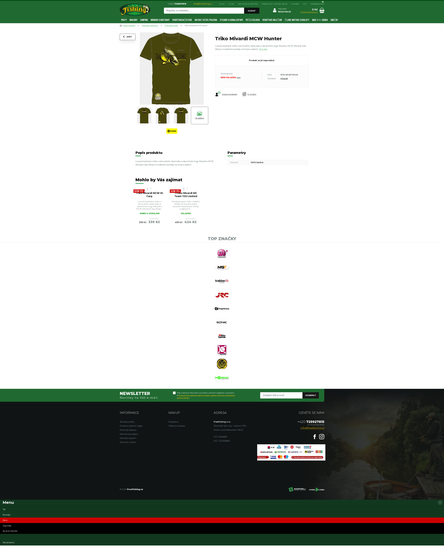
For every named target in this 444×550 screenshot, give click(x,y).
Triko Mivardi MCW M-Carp (149, 195)
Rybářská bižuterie (182, 20)
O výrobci (250, 94)
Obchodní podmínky (248, 4)
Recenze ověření (128, 447)
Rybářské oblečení (272, 20)
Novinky (6, 519)
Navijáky (133, 20)
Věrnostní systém (128, 442)
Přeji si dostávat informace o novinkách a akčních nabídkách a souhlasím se (206, 399)
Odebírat (310, 399)
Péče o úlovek (253, 20)
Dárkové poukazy (176, 430)
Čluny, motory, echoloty (297, 20)
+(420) (176, 3)
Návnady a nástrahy (160, 20)
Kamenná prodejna (129, 438)
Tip (4, 514)
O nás (231, 4)
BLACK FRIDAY (10, 535)
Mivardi (284, 78)
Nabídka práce (317, 4)
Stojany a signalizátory (231, 20)
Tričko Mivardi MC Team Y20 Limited (186, 195)
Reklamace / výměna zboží (274, 4)
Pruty (124, 20)
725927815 (310, 426)
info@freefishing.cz (202, 4)
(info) (239, 78)
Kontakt (295, 4)
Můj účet (282, 9)
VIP (304, 4)
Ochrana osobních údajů (131, 430)
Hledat (251, 11)
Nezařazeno (8, 547)
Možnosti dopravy (128, 434)
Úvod (221, 4)
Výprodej (7, 530)
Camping (144, 20)
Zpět (127, 37)
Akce (5, 525)
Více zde (263, 49)
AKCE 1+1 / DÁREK (320, 20)
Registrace (173, 426)
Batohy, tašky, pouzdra (206, 20)
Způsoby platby (127, 426)
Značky (334, 20)
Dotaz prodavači (226, 94)
